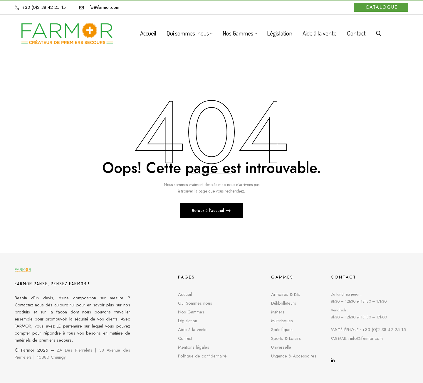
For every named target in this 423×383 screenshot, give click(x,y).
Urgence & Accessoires (293, 356)
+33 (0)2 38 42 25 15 (384, 329)
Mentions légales (193, 347)
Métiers (277, 312)
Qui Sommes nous (195, 303)
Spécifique (281, 329)
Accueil (185, 294)
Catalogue (382, 7)
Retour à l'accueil (208, 210)
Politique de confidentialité (202, 356)
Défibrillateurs (283, 303)
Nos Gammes (191, 312)
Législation (187, 321)
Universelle (281, 347)
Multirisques (282, 321)
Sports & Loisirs (286, 338)
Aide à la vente (192, 329)
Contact (185, 338)
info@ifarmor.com (103, 7)
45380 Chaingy (51, 357)
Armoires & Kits (285, 294)
